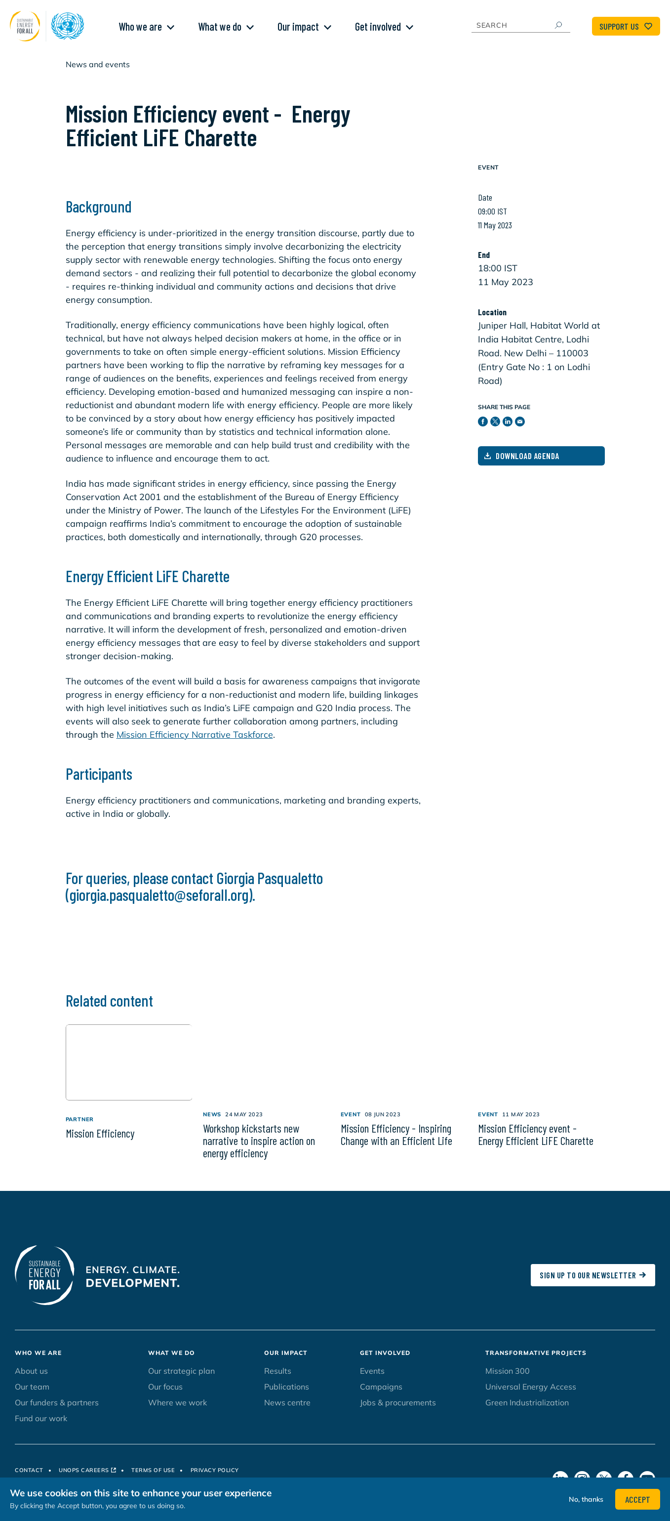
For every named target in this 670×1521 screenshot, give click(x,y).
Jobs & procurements (398, 1410)
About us (31, 1378)
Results (277, 1378)
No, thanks (586, 1499)
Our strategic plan (181, 1378)
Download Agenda (521, 463)
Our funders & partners (57, 1410)
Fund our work (41, 1426)
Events (372, 1378)
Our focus (165, 1394)
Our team (32, 1394)
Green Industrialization (527, 1410)
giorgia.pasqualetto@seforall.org (159, 901)
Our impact (298, 30)
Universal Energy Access (530, 1394)
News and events (98, 72)
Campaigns (381, 1394)
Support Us (626, 30)
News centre (287, 1410)
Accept (637, 1499)
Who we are (140, 30)
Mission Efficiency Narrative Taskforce (195, 742)
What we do (219, 30)
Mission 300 (507, 1378)
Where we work (177, 1410)
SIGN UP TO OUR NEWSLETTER (593, 1282)
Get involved (378, 30)
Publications (286, 1394)
